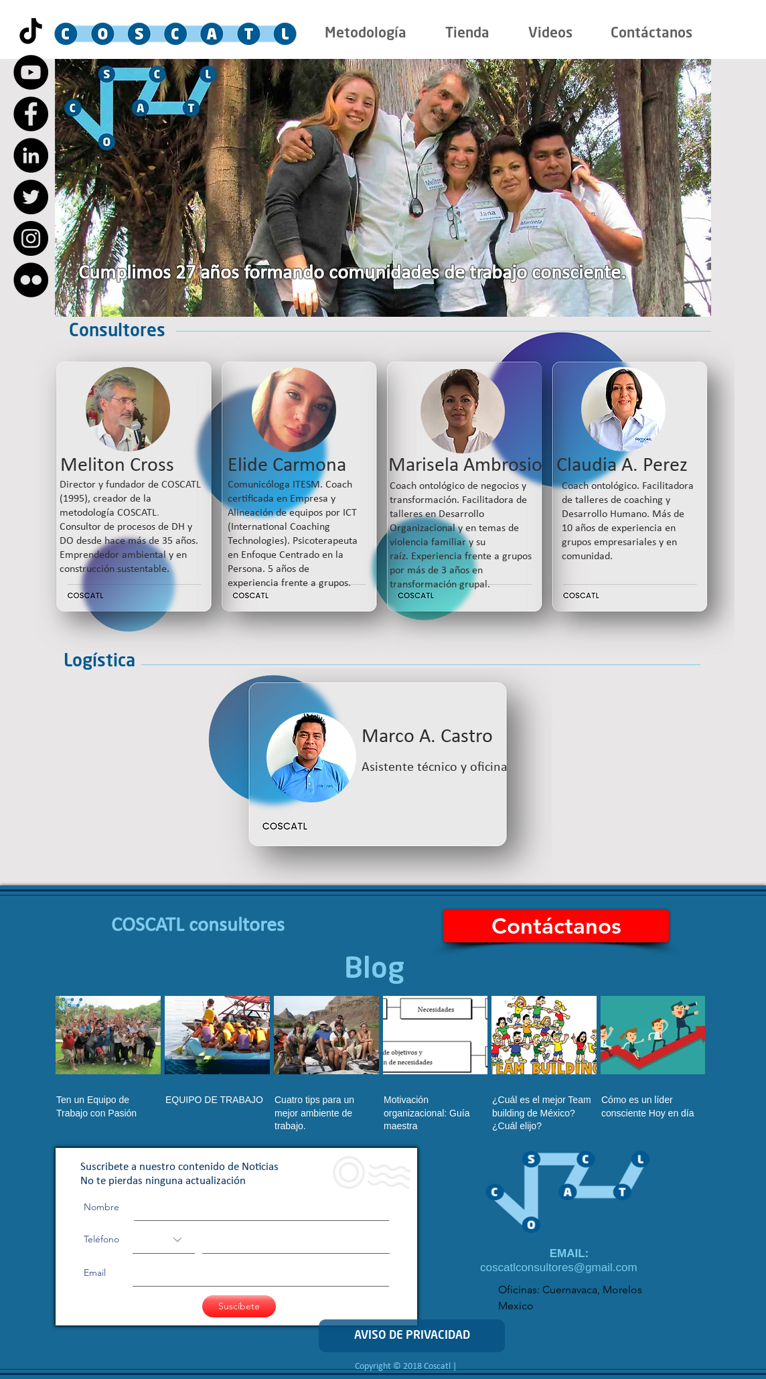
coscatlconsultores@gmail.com (558, 1267)
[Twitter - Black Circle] (30, 196)
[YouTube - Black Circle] (30, 72)
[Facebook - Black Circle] (30, 113)
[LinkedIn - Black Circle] (30, 155)
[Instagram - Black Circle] (30, 238)
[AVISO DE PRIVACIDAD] (412, 1335)
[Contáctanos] (556, 926)
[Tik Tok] (30, 30)
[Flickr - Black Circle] (30, 280)
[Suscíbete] (239, 1306)
